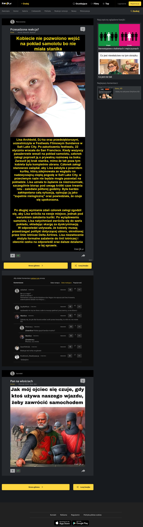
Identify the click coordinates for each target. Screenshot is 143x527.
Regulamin (75, 515)
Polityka (48, 11)
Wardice (23, 316)
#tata (31, 384)
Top (107, 3)
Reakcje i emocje (61, 11)
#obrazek (22, 384)
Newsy (73, 11)
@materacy (29, 340)
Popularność (77, 283)
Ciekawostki (36, 11)
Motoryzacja (85, 11)
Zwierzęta (6, 11)
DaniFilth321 (25, 347)
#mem (27, 384)
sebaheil (23, 290)
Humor (16, 11)
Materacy (29, 327)
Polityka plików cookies (93, 515)
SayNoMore (24, 307)
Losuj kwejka (81, 266)
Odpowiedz (63, 289)
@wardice (29, 331)
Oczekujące (81, 3)
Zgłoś (90, 260)
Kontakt (53, 515)
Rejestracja (134, 4)
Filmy (96, 3)
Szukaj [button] (136, 11)
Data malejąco (66, 283)
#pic (35, 384)
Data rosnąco (55, 283)
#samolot (26, 32)
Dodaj (26, 3)
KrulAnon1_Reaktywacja (29, 356)
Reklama (63, 515)
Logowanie (122, 4)
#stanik (20, 32)
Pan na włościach (21, 381)
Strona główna (36, 266)
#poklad (32, 32)
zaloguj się (35, 278)
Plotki (12, 32)
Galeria (25, 11)
